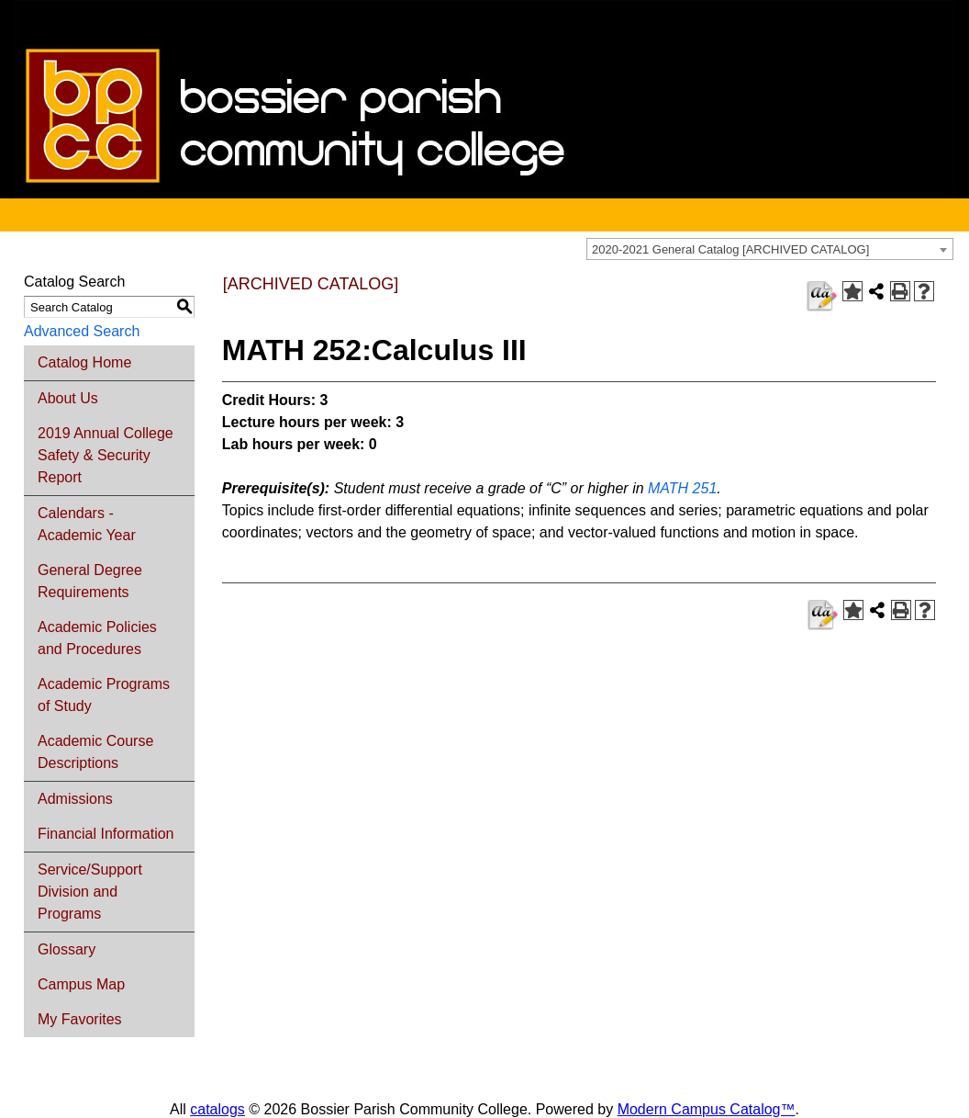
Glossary (66, 949)
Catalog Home (84, 362)
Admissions (75, 799)
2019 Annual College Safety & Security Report (105, 455)
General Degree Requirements (90, 581)
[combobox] (769, 249)
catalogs (217, 1109)
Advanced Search (81, 331)
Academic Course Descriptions (95, 752)
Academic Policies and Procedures (97, 638)
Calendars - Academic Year (87, 524)
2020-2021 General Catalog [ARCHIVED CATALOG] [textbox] (730, 249)
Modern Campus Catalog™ (707, 1109)
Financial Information (106, 833)
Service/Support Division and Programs (90, 891)
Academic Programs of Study (104, 695)
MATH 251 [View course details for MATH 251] (682, 488)
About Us (68, 398)
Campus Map (81, 984)
